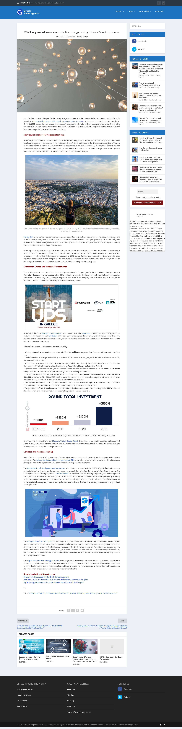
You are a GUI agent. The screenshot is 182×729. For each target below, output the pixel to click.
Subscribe (159, 13)
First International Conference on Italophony (47, 3)
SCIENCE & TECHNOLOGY (107, 595)
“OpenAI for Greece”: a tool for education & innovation (150, 121)
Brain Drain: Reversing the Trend (57, 659)
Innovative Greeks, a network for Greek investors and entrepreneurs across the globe (56, 581)
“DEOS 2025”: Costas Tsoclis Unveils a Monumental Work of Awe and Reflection (151, 171)
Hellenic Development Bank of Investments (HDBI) (55, 462)
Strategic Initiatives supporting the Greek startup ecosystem (46, 578)
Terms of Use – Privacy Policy (79, 714)
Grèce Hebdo (22, 702)
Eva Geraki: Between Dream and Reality (151, 151)
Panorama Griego (24, 697)
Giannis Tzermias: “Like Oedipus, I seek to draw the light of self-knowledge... (151, 181)
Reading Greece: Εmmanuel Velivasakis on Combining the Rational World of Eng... (151, 142)
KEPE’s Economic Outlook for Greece (111, 660)
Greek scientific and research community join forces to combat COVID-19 (85, 661)
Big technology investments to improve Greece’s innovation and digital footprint (54, 584)
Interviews (144, 13)
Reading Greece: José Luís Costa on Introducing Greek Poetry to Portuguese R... (151, 161)
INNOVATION (90, 595)
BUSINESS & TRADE (36, 595)
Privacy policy (155, 199)
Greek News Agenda (145, 216)
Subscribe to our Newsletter (147, 204)
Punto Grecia (22, 708)
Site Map (70, 702)
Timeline (70, 697)
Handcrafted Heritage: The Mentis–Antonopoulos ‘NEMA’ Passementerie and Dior (151, 109)
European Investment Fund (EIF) (39, 543)
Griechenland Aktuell (25, 691)
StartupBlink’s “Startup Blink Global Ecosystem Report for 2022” (59, 123)
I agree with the (147, 199)
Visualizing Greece (155, 102)
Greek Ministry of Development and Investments (46, 470)
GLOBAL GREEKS (76, 595)
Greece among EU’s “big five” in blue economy (29, 660)
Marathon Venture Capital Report (65, 442)
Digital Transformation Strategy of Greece (43, 562)
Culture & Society (153, 89)
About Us (119, 13)
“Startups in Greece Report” (51, 335)
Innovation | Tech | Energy (77, 38)
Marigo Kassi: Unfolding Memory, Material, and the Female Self (150, 97)
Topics (130, 13)
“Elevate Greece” (62, 475)
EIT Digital (53, 337)
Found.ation (85, 335)
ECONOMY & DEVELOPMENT (57, 595)
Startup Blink (29, 238)
